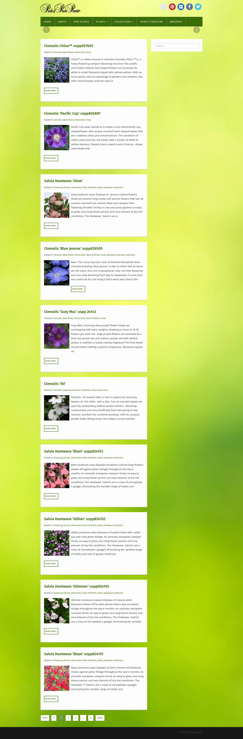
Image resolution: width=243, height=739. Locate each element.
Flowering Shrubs (62, 187)
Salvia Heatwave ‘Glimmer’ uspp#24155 (76, 586)
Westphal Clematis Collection (121, 255)
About (62, 21)
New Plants (81, 21)
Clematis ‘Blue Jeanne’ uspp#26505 (73, 248)
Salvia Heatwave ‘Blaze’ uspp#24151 (73, 654)
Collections (123, 21)
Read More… (51, 91)
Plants (101, 21)
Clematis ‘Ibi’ (55, 383)
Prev (45, 717)
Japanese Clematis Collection (77, 390)
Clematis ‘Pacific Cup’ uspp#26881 (72, 113)
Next (100, 717)
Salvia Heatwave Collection (110, 187)
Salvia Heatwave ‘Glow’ (63, 181)
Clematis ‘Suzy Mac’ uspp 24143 (70, 311)
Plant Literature (151, 21)
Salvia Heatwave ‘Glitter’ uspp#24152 (74, 518)
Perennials (80, 52)
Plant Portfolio (89, 187)
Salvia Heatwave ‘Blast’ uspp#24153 (73, 451)
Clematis (58, 52)
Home (47, 21)
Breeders (176, 21)
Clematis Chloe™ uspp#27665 (68, 45)
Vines (88, 52)
